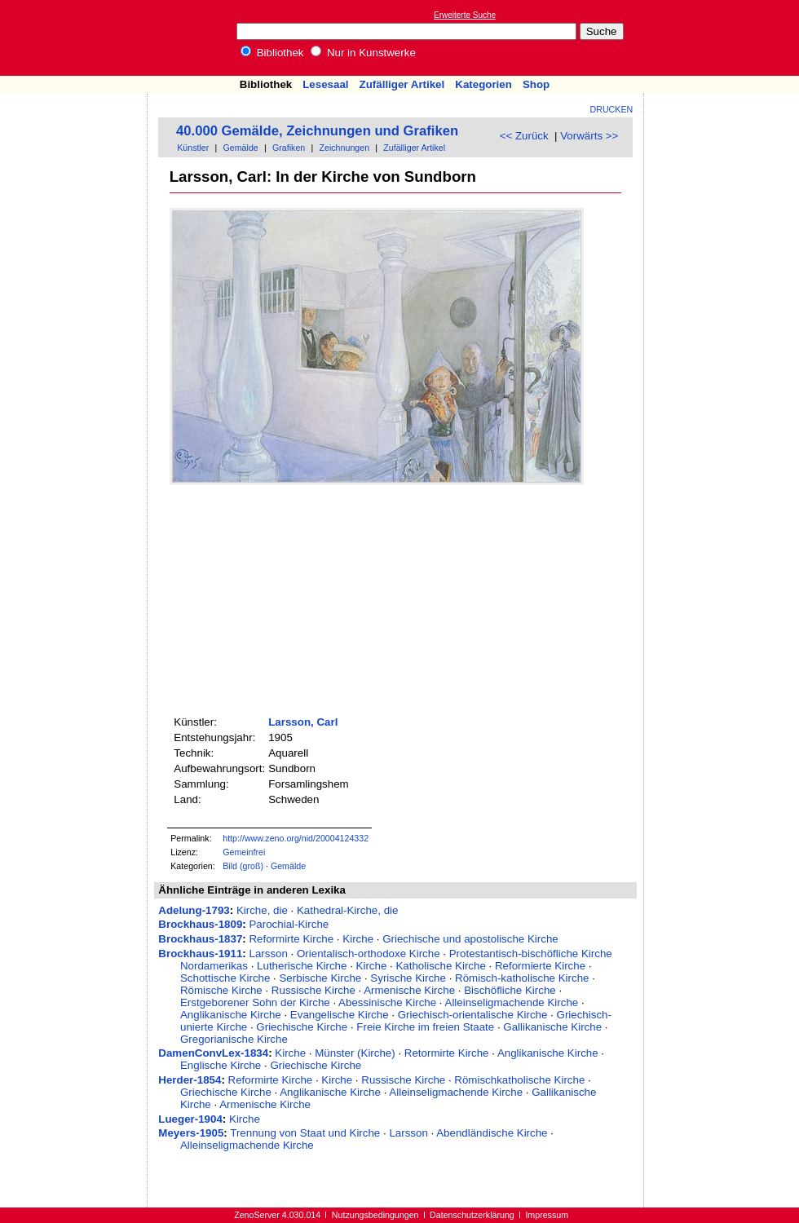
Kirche (357, 939)
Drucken (611, 109)
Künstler (193, 147)
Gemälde (240, 147)
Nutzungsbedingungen (375, 1215)
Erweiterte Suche (465, 15)
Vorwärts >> (589, 136)
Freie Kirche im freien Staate (425, 1027)
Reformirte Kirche (291, 939)
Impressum (546, 1215)
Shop (536, 84)
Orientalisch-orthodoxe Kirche (368, 953)
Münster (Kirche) (355, 1053)
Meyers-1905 (190, 1133)
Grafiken (288, 147)
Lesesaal (325, 84)
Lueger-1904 (190, 1119)
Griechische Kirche (301, 1027)
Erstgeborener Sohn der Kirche (255, 1002)
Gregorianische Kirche (234, 1039)
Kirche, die (262, 910)
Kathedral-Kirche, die (347, 910)
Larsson (268, 953)
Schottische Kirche (225, 978)
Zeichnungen (344, 147)
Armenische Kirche (409, 990)
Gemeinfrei (244, 852)
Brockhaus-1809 (200, 924)
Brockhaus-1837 (200, 939)
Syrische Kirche (408, 978)
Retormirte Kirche (446, 1053)
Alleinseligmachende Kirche (512, 1002)
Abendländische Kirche (491, 1133)
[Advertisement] (724, 37)
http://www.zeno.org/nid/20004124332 (296, 838)
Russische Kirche (313, 990)
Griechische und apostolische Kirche (470, 939)
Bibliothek (272, 52)
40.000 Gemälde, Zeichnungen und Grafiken (317, 131)
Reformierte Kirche (540, 966)
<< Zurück (524, 136)
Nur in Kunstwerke (363, 52)
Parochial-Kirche (289, 924)
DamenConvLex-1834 (213, 1053)
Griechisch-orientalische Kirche (473, 1015)
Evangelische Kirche (339, 1015)
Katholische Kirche (440, 966)
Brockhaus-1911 (200, 953)
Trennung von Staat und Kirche (305, 1133)
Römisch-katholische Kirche (522, 978)
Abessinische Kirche (387, 1002)
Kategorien (483, 84)
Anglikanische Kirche (230, 1015)
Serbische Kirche (320, 978)
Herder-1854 (189, 1080)
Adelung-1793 (193, 910)
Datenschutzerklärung (472, 1215)
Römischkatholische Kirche (519, 1080)
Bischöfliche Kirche (510, 990)
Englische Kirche (220, 1065)
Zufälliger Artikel (402, 84)
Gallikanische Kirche (552, 1027)
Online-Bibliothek (77, 38)
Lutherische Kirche (302, 966)
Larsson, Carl (303, 722)
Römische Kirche (221, 990)
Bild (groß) (243, 866)
